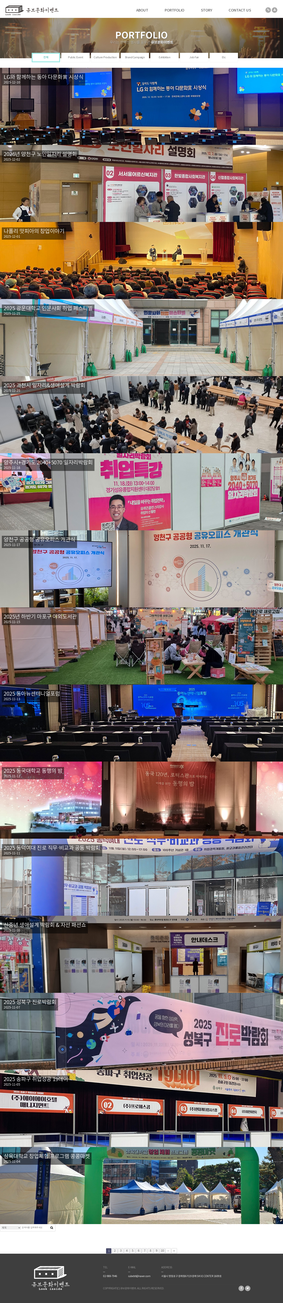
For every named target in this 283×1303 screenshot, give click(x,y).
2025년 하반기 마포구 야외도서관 (40, 617)
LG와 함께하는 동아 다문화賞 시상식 (43, 77)
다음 (168, 1251)
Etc (224, 57)
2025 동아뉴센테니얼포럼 (32, 694)
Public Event (75, 57)
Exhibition (164, 57)
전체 (45, 57)
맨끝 (174, 1251)
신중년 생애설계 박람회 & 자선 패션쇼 (45, 925)
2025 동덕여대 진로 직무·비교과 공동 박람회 (52, 848)
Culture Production (105, 57)
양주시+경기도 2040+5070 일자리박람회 (48, 463)
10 (162, 1250)
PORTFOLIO (174, 10)
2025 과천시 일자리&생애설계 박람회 (44, 386)
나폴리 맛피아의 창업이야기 (34, 232)
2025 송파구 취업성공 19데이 (36, 1079)
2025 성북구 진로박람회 (30, 1002)
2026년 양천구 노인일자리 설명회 (40, 154)
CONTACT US (240, 10)
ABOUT (142, 10)
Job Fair (194, 57)
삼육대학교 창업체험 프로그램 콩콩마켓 (47, 1157)
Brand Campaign (135, 57)
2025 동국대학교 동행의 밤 (33, 771)
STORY (206, 10)
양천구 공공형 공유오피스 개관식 (39, 540)
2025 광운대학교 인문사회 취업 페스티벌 (48, 309)
